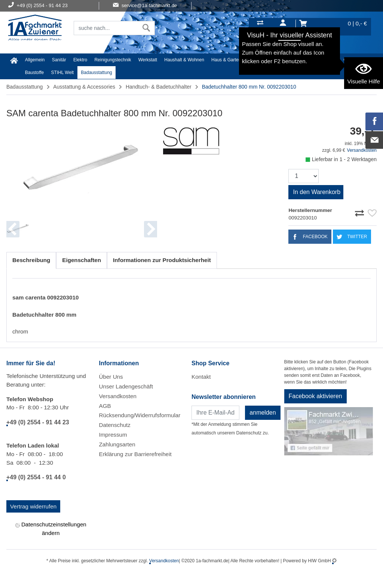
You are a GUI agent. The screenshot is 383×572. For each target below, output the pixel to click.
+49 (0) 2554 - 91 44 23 (37, 422)
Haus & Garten (226, 59)
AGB (105, 406)
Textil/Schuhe (292, 59)
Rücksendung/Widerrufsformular (140, 415)
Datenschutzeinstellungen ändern (50, 528)
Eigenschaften (81, 260)
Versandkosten (362, 150)
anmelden (262, 412)
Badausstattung (96, 72)
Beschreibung (31, 260)
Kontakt (201, 376)
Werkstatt (147, 59)
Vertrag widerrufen (33, 506)
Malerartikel (324, 59)
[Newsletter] (215, 413)
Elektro (80, 59)
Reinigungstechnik (112, 59)
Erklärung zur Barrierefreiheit (135, 454)
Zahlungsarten (117, 444)
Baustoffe (34, 72)
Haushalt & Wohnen (184, 59)
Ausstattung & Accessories (84, 87)
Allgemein (35, 59)
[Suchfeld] (106, 28)
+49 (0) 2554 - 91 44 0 (36, 477)
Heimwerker (260, 59)
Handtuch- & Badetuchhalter (159, 87)
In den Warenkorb (316, 192)
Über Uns (111, 376)
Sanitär (59, 59)
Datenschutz (115, 425)
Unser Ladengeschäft (126, 386)
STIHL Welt (62, 72)
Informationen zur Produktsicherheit (162, 260)
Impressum (113, 434)
